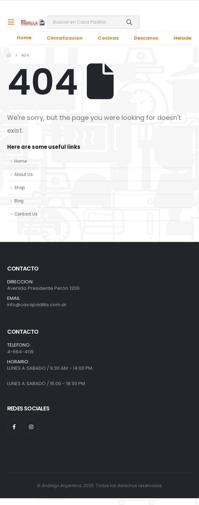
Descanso (146, 38)
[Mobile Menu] (13, 22)
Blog (19, 201)
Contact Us (26, 214)
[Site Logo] (33, 22)
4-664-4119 (20, 351)
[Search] (129, 22)
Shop (19, 188)
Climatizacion (65, 38)
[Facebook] (14, 427)
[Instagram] (31, 427)
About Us (23, 174)
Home (24, 37)
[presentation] (19, 483)
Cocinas (108, 38)
